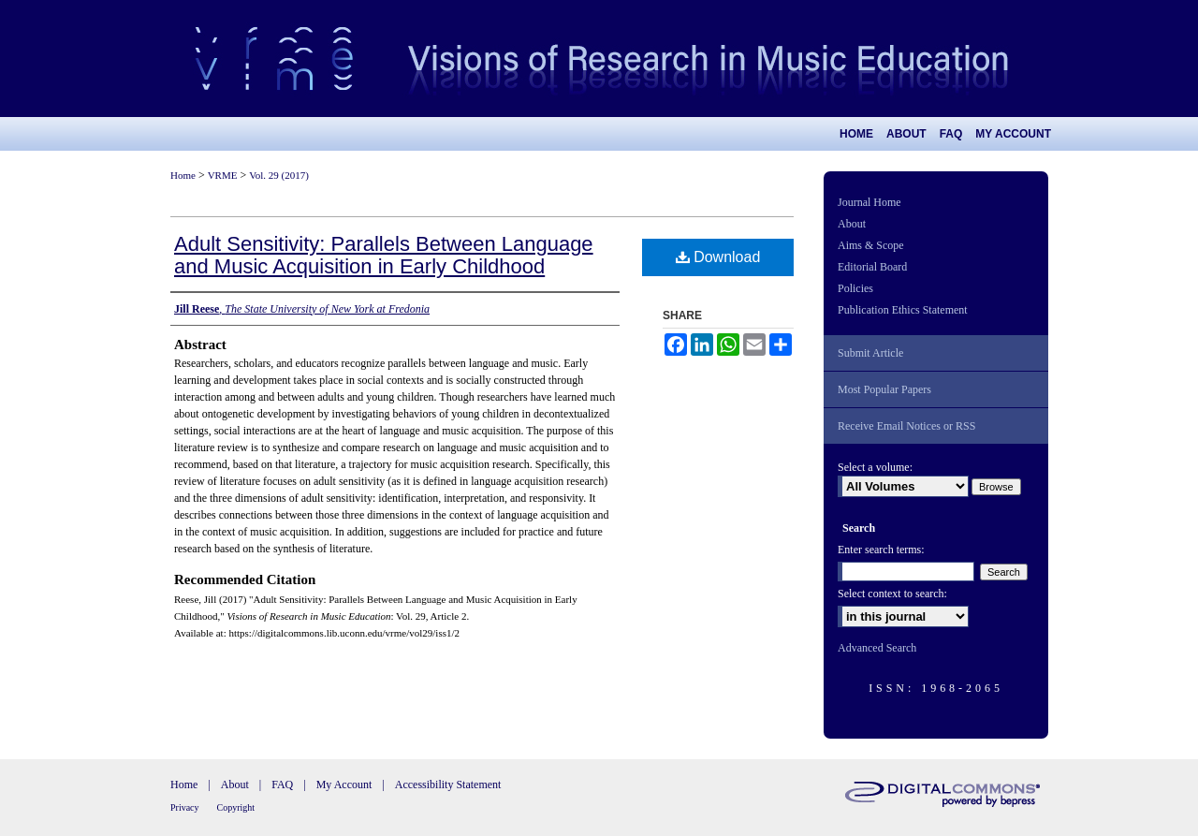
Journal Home (869, 202)
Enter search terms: (881, 549)
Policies (855, 288)
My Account (344, 784)
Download (718, 257)
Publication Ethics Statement (903, 309)
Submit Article (870, 352)
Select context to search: (892, 593)
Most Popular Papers (884, 389)
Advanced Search (877, 647)
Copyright (236, 807)
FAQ (282, 784)
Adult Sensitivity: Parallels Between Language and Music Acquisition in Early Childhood (383, 255)
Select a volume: (875, 467)
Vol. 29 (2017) (279, 175)
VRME (223, 175)
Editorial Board (872, 266)
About (852, 223)
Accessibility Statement (448, 784)
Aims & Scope (871, 245)
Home (183, 175)
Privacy (184, 807)
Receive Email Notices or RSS (906, 426)
